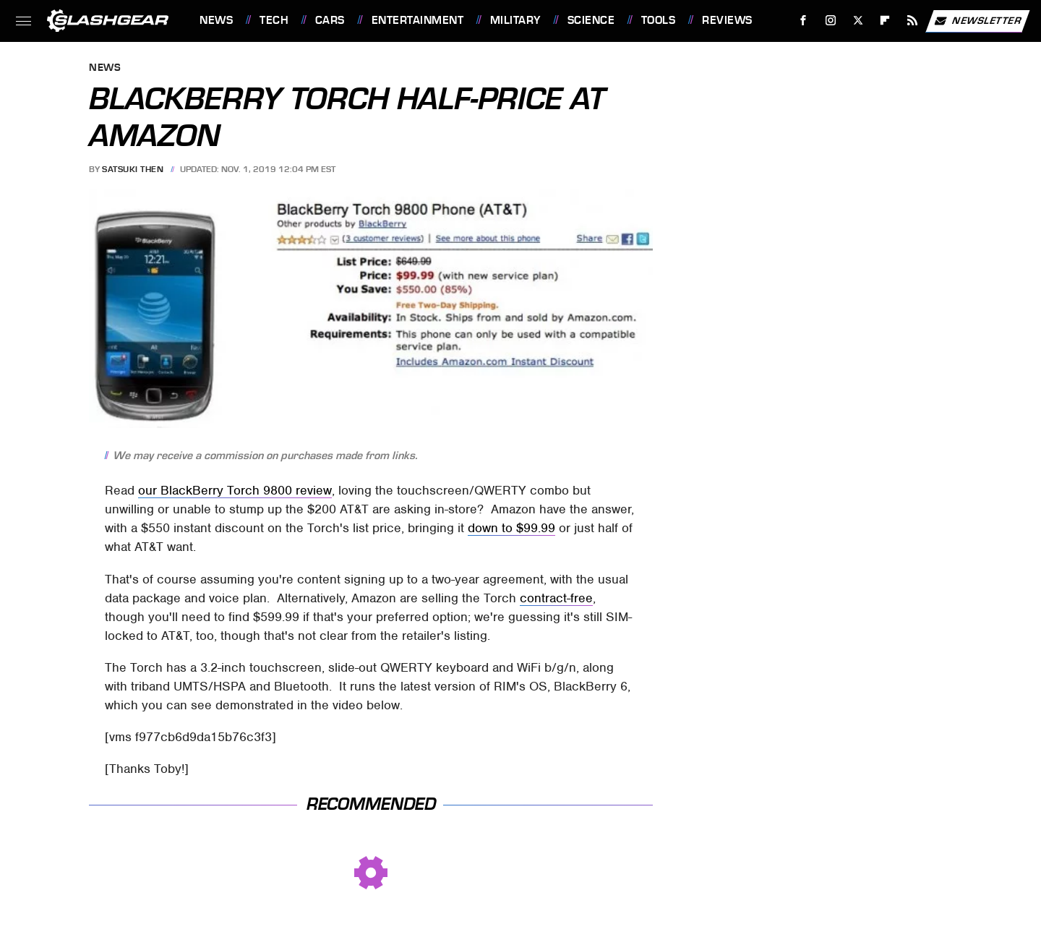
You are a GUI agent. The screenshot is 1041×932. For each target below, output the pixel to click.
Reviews (727, 20)
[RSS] (912, 20)
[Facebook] (803, 20)
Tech (274, 20)
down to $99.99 (511, 528)
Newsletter (977, 20)
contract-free (556, 598)
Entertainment (418, 20)
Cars (330, 20)
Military (515, 20)
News (216, 20)
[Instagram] (831, 20)
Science (591, 20)
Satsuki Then (132, 169)
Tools (658, 20)
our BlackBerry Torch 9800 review (235, 490)
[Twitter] (857, 20)
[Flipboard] (885, 20)
